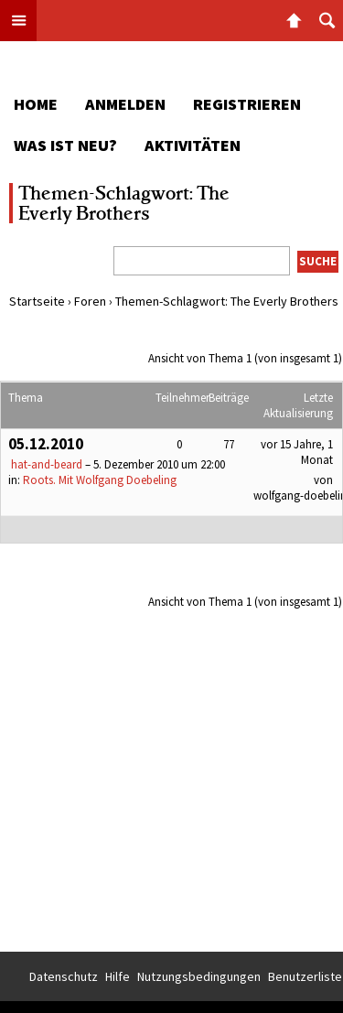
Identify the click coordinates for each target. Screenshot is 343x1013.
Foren (90, 301)
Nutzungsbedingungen (199, 976)
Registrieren (247, 103)
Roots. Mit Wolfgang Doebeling (100, 480)
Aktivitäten (193, 145)
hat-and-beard (46, 464)
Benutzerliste (305, 976)
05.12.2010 (45, 444)
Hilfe (117, 976)
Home (36, 103)
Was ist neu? (65, 145)
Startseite (37, 301)
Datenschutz (63, 976)
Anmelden (125, 103)
